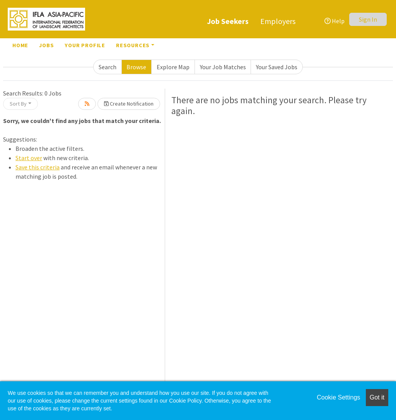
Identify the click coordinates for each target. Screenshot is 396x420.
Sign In (368, 19)
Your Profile (85, 45)
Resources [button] (133, 45)
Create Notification (129, 103)
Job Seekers (228, 21)
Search (107, 67)
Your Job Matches (223, 67)
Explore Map (173, 67)
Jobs (46, 45)
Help (334, 21)
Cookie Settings (338, 397)
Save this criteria (37, 167)
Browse (136, 67)
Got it (377, 397)
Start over (28, 158)
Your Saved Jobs (276, 67)
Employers (277, 21)
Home (20, 45)
